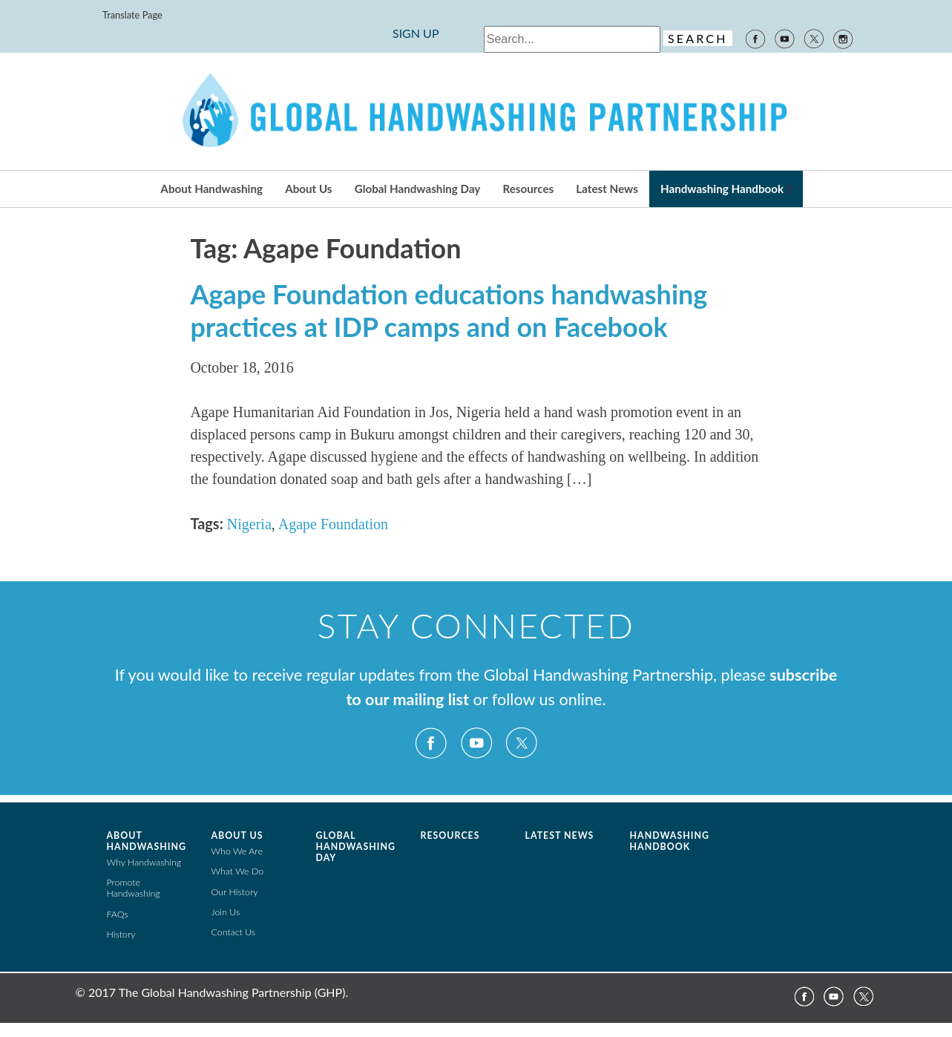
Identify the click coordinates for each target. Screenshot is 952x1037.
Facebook (754, 38)
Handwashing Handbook (722, 188)
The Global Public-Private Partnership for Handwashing (476, 111)
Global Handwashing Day (418, 188)
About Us (308, 188)
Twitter (814, 38)
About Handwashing (211, 188)
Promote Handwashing (133, 888)
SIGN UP (416, 33)
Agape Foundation (333, 524)
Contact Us (233, 932)
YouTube (784, 38)
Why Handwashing (144, 862)
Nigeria (249, 524)
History (121, 934)
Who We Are (237, 851)
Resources (528, 188)
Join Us (225, 911)
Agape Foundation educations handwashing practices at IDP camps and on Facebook (448, 310)
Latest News (606, 188)
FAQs (117, 914)
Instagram (843, 38)
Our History (234, 891)
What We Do (237, 871)
